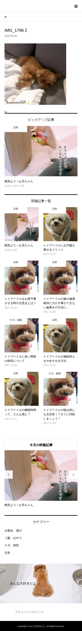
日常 (7, 552)
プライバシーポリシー (29, 612)
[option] (41, 478)
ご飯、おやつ (13, 537)
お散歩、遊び (13, 530)
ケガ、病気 (12, 545)
